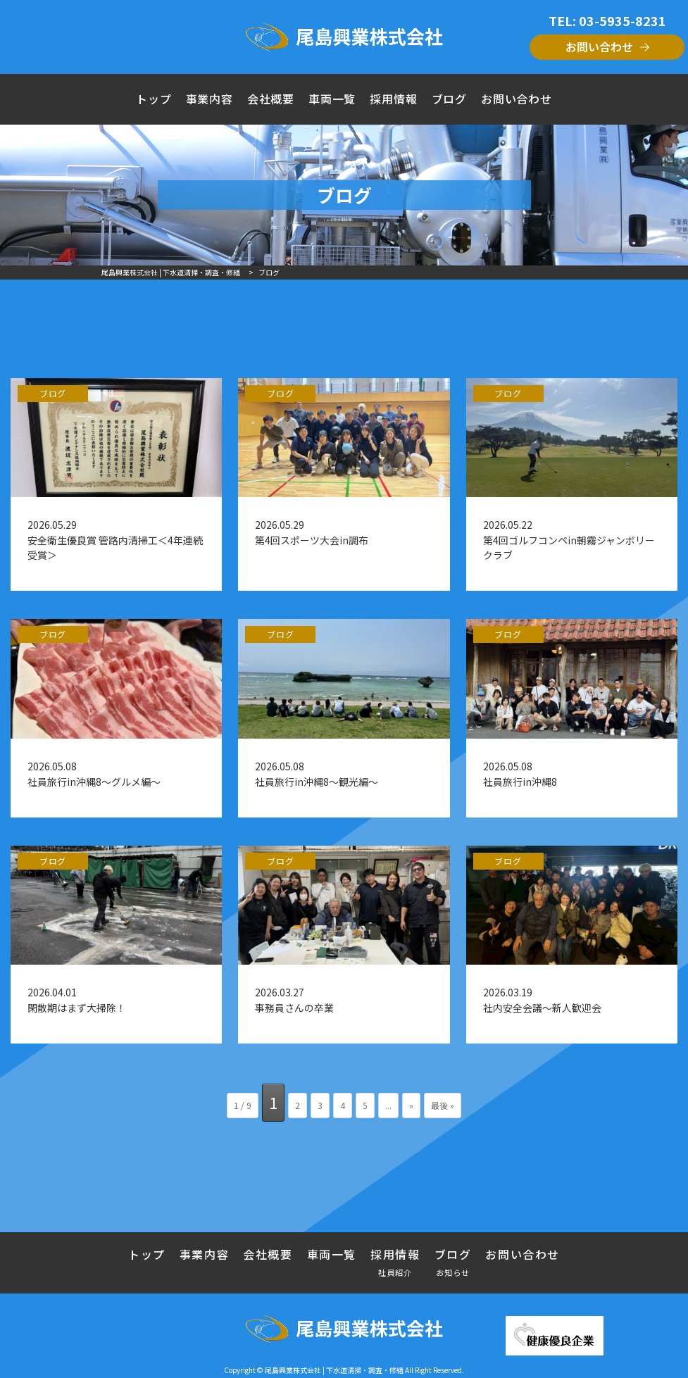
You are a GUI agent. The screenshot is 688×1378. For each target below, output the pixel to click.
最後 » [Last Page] (442, 1105)
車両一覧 (332, 99)
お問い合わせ (599, 46)
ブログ (449, 99)
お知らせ (453, 1272)
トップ (153, 99)
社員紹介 (395, 1272)
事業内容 (209, 99)
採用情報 (393, 99)
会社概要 (270, 99)
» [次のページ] (411, 1105)
